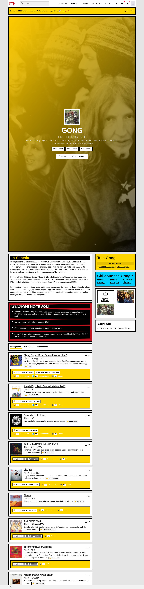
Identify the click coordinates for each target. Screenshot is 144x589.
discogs (127, 328)
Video (58, 376)
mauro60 (80, 501)
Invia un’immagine (105, 267)
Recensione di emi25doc (26, 564)
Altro (107, 3)
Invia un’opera (122, 267)
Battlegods (53, 478)
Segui (62, 156)
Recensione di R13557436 (27, 459)
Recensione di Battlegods (27, 485)
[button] (117, 3)
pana (30, 366)
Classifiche (42, 376)
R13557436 (49, 453)
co (105, 328)
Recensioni (62, 3)
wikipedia (113, 328)
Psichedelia (58, 149)
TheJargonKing (49, 530)
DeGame (85, 3)
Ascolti (74, 3)
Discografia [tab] (15, 347)
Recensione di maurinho (26, 430)
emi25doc (55, 558)
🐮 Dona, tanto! (64, 11)
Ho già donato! (128, 11)
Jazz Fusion (86, 149)
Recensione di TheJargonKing (29, 536)
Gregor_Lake (33, 395)
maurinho (73, 421)
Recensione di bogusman (48, 372)
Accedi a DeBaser (115, 263)
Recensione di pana (24, 372)
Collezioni (22, 376)
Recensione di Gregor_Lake (28, 401)
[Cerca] (34, 3)
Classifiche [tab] (42, 347)
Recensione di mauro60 (26, 510)
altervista (100, 328)
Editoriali (97, 3)
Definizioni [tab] (29, 347)
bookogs (121, 328)
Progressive (72, 149)
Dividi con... (78, 156)
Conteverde (40, 583)
